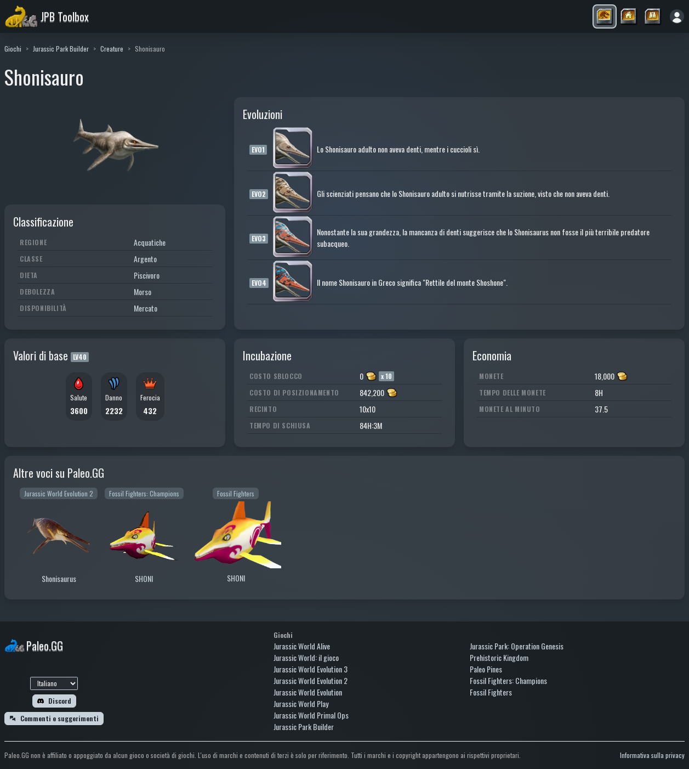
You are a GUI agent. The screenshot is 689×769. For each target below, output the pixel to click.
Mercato (145, 308)
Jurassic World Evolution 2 (311, 680)
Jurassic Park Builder (61, 48)
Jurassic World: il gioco (306, 657)
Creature (111, 48)
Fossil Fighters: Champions (508, 680)
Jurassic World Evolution (308, 692)
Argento (145, 258)
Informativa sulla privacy (652, 755)
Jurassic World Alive (302, 646)
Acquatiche (150, 242)
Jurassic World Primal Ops (311, 715)
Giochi (12, 48)
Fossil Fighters (491, 692)
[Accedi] (677, 16)
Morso (142, 291)
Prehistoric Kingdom (499, 657)
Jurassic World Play (301, 703)
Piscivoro (147, 275)
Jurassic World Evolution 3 (311, 669)
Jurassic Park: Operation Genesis (516, 646)
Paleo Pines (486, 669)
